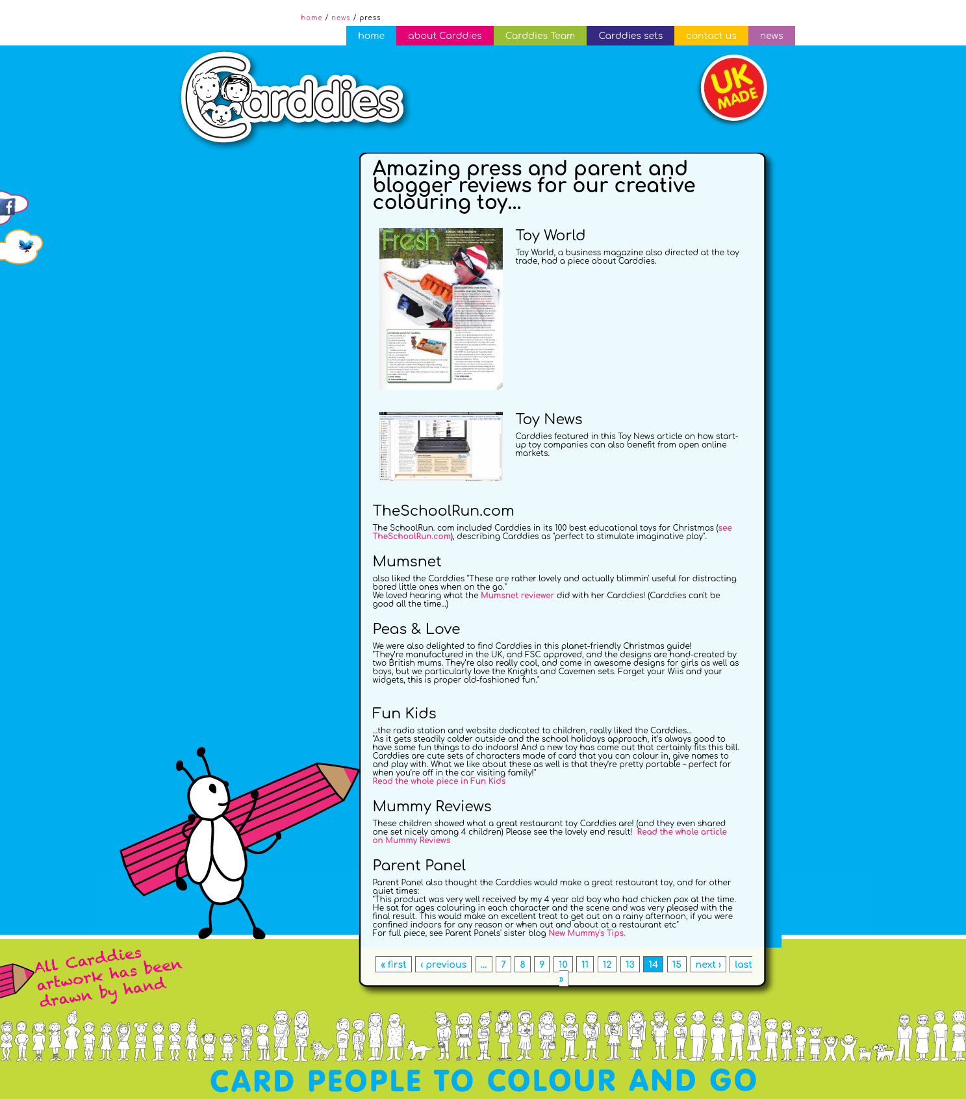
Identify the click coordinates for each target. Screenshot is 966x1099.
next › (708, 965)
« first (394, 965)
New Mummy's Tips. (587, 933)
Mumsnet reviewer (517, 595)
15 (676, 965)
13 (630, 965)
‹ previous (443, 965)
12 (607, 965)
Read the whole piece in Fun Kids (439, 781)
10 (563, 965)
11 (585, 965)
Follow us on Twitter (22, 228)
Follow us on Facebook (22, 189)
